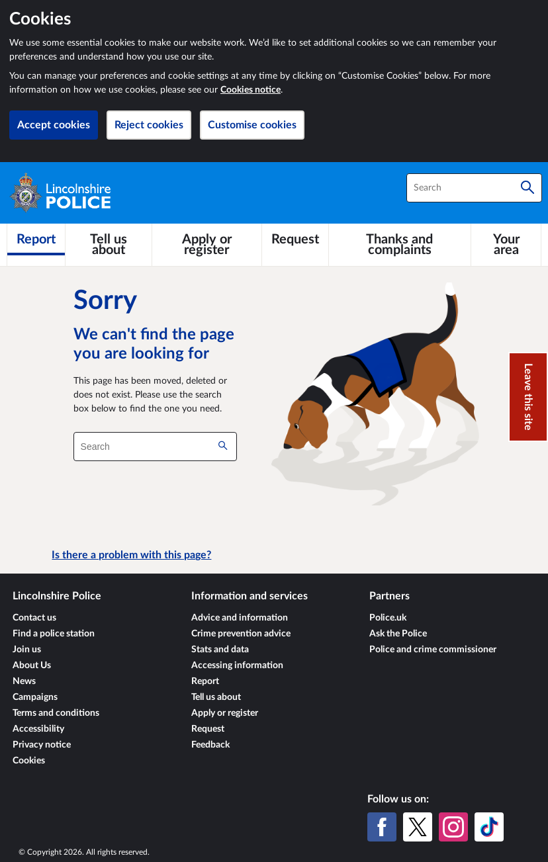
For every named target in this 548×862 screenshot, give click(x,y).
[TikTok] (489, 826)
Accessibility (38, 729)
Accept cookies (53, 125)
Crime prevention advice (241, 633)
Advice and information (239, 618)
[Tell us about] (109, 245)
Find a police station (54, 633)
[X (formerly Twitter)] (417, 826)
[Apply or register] (206, 245)
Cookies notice (250, 90)
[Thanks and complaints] (400, 245)
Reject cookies (148, 125)
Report (205, 681)
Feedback (210, 745)
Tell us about (216, 697)
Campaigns (35, 697)
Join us (27, 649)
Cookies (29, 760)
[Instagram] (453, 826)
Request (207, 729)
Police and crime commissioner (432, 649)
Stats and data (220, 649)
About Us (32, 665)
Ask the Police (398, 633)
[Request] (295, 239)
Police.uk (387, 618)
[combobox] (474, 187)
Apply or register (224, 713)
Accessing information (237, 665)
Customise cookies (252, 125)
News (24, 681)
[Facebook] (381, 826)
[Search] (527, 187)
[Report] (36, 239)
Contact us (34, 618)
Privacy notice (42, 745)
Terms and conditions (56, 713)
